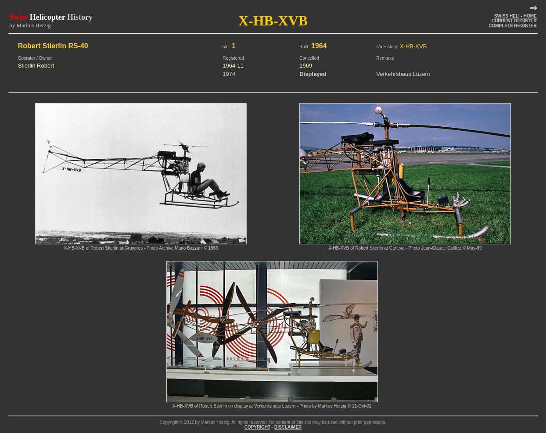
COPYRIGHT (257, 427)
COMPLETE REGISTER (512, 25)
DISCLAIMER (288, 427)
